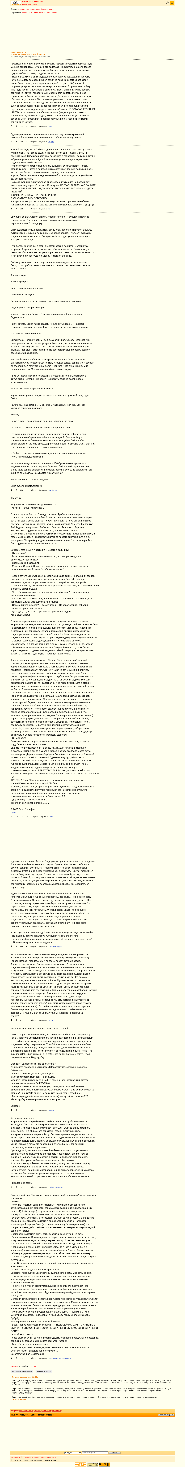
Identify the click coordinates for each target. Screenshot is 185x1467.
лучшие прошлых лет (42, 1411)
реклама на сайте (17, 1457)
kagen (50, 1020)
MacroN (51, 1110)
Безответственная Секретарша (59, 1358)
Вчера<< (14, 1366)
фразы (44, 9)
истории (30, 9)
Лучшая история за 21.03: (25, 1377)
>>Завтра (32, 1366)
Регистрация (32, 4)
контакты (28, 1457)
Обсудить (34, 126)
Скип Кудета (52, 490)
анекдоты (22, 9)
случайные (56, 1411)
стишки (50, 9)
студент (13, 812)
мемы (37, 9)
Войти (24, 4)
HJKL (50, 126)
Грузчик (51, 142)
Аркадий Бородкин (55, 946)
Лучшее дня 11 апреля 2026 (32, 1)
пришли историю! (166, 1415)
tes (49, 209)
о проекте (35, 1457)
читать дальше (20, 1399)
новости (53, 1457)
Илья (51, 817)
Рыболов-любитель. (55, 1187)
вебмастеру (45, 1457)
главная (14, 1415)
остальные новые (26, 1411)
